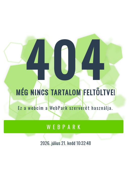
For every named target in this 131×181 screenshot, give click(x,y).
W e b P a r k (64, 126)
